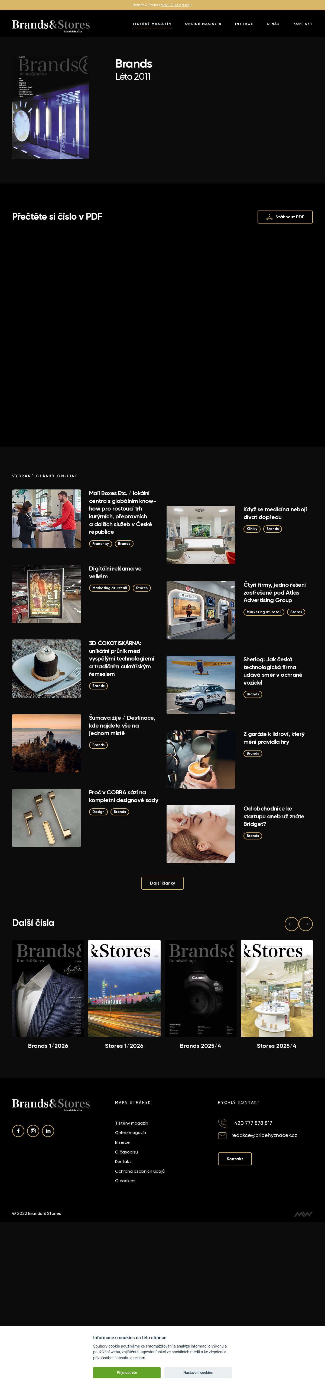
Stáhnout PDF (285, 217)
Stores (142, 588)
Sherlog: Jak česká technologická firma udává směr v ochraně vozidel (273, 671)
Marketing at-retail (109, 588)
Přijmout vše (127, 1373)
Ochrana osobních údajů (140, 1170)
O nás (273, 24)
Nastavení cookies (198, 1373)
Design (98, 812)
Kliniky (252, 529)
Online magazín (203, 24)
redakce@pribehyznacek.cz (264, 1135)
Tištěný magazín (151, 24)
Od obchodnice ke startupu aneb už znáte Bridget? (273, 816)
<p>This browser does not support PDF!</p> (162, 326)
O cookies (125, 1180)
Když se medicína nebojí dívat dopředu (275, 513)
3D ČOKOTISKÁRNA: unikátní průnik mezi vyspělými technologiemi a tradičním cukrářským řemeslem (121, 658)
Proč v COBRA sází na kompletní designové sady (123, 796)
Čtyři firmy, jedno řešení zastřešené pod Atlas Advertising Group (274, 592)
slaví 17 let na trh (175, 5)
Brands (124, 543)
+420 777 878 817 (252, 1123)
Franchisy (100, 543)
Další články (162, 882)
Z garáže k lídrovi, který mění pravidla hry (274, 737)
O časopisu (126, 1151)
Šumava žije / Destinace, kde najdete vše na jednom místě (122, 725)
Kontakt (303, 24)
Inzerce (244, 24)
